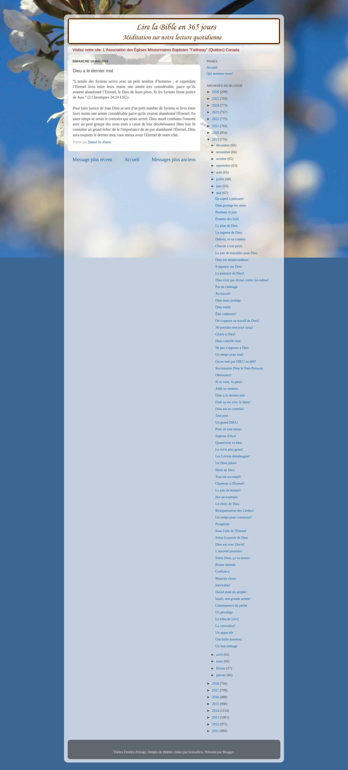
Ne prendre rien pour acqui (234, 327)
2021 (216, 126)
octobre (222, 159)
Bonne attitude (225, 565)
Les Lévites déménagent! (232, 456)
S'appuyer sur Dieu (228, 266)
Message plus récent (92, 159)
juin (219, 186)
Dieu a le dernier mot (230, 395)
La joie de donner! (228, 490)
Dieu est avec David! (230, 544)
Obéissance (223, 375)
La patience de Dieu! (229, 273)
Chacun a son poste (228, 246)
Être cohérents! (226, 314)
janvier (221, 675)
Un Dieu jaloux (226, 463)
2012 (216, 724)
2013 (216, 717)
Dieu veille (223, 307)
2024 (216, 105)
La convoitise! (225, 626)
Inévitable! (222, 585)
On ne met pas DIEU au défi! (235, 361)
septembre (224, 165)
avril (220, 654)
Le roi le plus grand (229, 449)
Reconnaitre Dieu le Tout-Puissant (239, 368)
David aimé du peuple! (231, 592)
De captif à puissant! (229, 199)
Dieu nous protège (228, 300)
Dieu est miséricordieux (231, 260)
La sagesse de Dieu (228, 232)
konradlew (195, 752)
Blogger (228, 752)
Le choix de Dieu (227, 504)
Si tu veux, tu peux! (229, 382)
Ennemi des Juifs (227, 219)
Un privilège (224, 612)
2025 (216, 99)
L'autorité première (228, 551)
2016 (216, 697)
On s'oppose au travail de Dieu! (237, 321)
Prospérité (222, 524)
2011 (216, 731)
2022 (216, 119)
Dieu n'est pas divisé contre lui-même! (242, 280)
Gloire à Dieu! (225, 334)
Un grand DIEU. (227, 422)
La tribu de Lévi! (227, 619)
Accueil (131, 159)
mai (219, 193)
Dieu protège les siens (230, 205)
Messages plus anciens (174, 159)
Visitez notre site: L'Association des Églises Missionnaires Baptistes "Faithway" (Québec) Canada (155, 50)
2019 (216, 139)
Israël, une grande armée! (233, 599)
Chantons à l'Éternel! (230, 483)
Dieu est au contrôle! (229, 409)
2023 (216, 112)
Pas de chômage (226, 287)
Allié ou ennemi (226, 388)
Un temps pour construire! (233, 517)
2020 (216, 133)
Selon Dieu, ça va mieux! (233, 558)
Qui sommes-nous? (220, 73)
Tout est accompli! (228, 477)
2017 (216, 690)
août (219, 172)
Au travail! (223, 293)
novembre (223, 152)
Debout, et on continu (230, 239)
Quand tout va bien (228, 443)
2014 (216, 710)
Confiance (222, 571)
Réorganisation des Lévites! (234, 510)
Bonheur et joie (226, 212)
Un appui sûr (224, 632)
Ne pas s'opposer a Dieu (232, 348)
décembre (223, 145)
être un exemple (226, 497)
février (221, 668)
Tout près (221, 415)
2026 (216, 92)
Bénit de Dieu (225, 470)
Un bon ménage (226, 646)
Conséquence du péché (231, 605)
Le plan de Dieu (226, 226)
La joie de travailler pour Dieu (236, 253)
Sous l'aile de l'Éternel (230, 531)
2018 (216, 683)
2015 (216, 704)
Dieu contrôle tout (228, 341)
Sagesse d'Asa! (225, 436)
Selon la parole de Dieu (231, 538)
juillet (220, 179)
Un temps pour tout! (229, 354)
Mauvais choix (225, 578)
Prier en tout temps (228, 429)
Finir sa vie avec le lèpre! (233, 402)
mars (220, 661)
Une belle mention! (228, 639)
